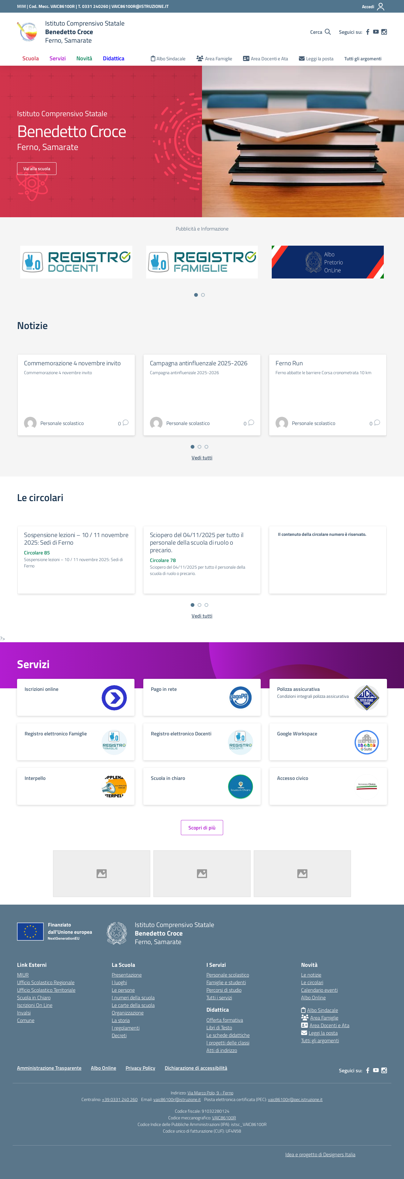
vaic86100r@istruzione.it (177, 1099)
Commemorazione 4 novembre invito (72, 363)
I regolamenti (126, 1028)
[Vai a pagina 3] (206, 447)
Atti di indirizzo (221, 1050)
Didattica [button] (113, 58)
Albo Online (313, 997)
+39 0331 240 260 (120, 1099)
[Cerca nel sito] (320, 32)
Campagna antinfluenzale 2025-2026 (198, 363)
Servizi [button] (58, 58)
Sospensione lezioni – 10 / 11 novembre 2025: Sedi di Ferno (76, 538)
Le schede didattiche (228, 1035)
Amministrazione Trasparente (49, 1068)
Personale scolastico (227, 975)
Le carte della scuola (133, 1005)
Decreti (119, 1035)
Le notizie (311, 975)
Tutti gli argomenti (363, 58)
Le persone (123, 990)
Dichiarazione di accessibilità (196, 1068)
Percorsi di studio (223, 990)
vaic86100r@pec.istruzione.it (295, 1099)
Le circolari (312, 982)
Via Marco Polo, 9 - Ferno (210, 1092)
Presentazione (127, 975)
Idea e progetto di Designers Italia (320, 1154)
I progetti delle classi (227, 1042)
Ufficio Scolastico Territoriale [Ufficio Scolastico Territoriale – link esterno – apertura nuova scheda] (46, 990)
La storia (121, 1020)
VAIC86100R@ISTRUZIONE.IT (140, 6)
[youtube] (376, 32)
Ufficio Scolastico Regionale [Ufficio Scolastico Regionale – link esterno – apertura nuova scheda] (45, 982)
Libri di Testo (219, 1027)
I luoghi (119, 982)
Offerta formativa (224, 1020)
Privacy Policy (140, 1068)
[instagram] (384, 32)
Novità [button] (84, 58)
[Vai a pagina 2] (203, 295)
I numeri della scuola (133, 997)
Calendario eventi (319, 990)
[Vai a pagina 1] (196, 295)
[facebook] (368, 32)
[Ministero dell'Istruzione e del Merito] (23, 6)
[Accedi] (373, 6)
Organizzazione (128, 1012)
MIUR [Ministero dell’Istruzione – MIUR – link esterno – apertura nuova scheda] (23, 975)
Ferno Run (289, 363)
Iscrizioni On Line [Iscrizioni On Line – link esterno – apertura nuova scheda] (34, 1005)
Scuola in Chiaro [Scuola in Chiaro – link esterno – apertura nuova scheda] (33, 997)
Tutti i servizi (219, 997)
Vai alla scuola (36, 168)
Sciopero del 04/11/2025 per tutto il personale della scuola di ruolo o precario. (197, 542)
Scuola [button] (30, 58)
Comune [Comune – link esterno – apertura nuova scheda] (25, 1020)
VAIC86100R (224, 1117)
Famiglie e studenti (226, 982)
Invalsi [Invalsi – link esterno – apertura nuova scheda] (24, 1012)
